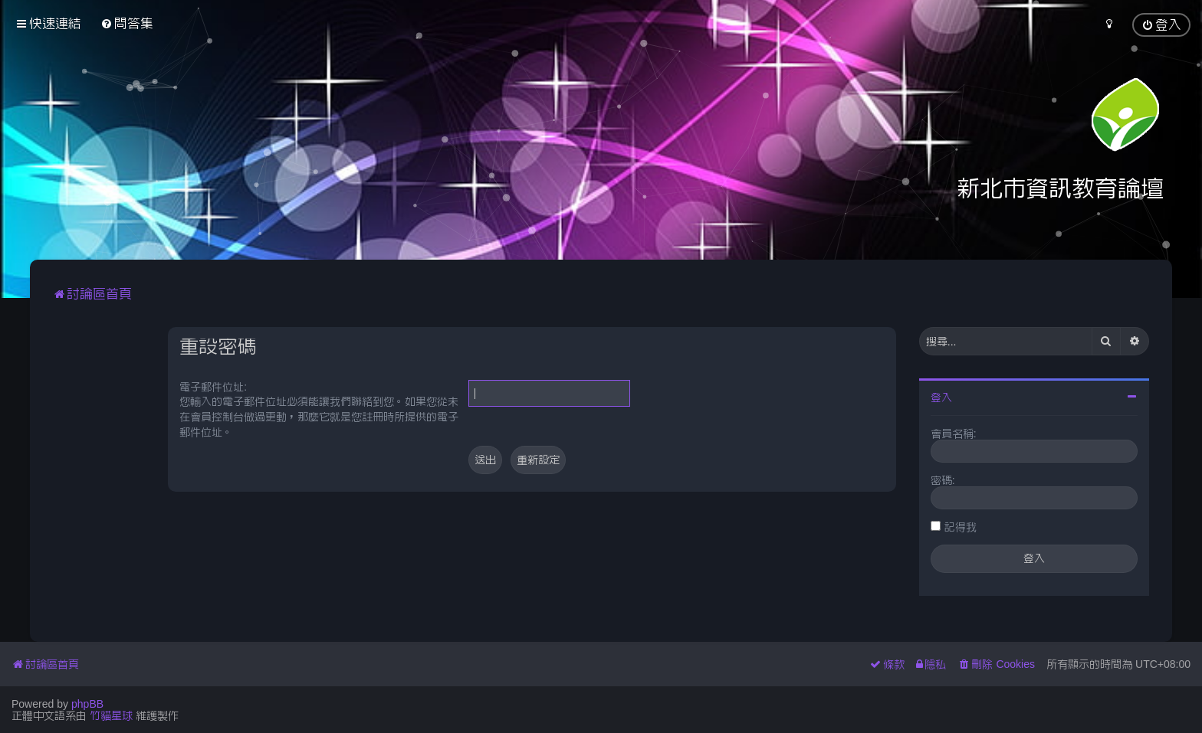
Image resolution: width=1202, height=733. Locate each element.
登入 (941, 397)
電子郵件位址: (213, 386)
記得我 (960, 527)
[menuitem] (127, 23)
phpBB (87, 704)
